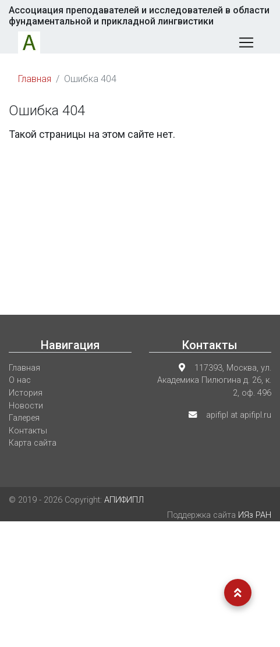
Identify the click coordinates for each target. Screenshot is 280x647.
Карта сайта (32, 443)
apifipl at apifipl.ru (238, 415)
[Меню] (246, 42)
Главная (34, 78)
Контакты (28, 431)
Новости (26, 406)
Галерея (24, 418)
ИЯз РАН (254, 515)
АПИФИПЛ (124, 500)
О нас (20, 380)
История (25, 393)
